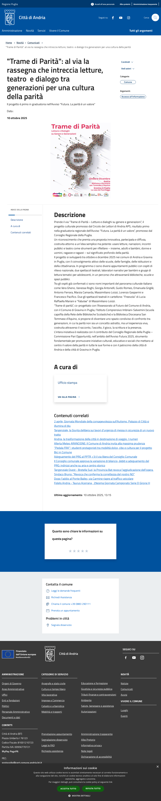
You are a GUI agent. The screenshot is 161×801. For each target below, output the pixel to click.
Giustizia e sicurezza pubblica (96, 689)
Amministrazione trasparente (97, 734)
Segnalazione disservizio (54, 740)
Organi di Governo (11, 683)
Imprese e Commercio (53, 700)
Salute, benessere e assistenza (97, 706)
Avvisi (124, 695)
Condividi (127, 62)
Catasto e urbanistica (53, 706)
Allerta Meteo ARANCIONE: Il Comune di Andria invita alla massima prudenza (99, 443)
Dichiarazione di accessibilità (96, 757)
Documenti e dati (11, 717)
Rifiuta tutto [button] (93, 788)
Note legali (87, 751)
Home (9, 42)
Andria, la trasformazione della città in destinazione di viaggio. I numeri (96, 439)
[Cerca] (155, 17)
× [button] (157, 767)
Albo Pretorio (88, 740)
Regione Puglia (10, 4)
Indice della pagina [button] (20, 209)
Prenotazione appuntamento (57, 734)
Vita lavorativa (49, 695)
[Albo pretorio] (125, 4)
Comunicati (34, 42)
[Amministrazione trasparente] (145, 4)
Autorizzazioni (88, 711)
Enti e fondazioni (11, 700)
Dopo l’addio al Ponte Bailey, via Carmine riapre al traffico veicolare (93, 479)
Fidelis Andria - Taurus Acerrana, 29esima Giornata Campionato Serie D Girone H (102, 483)
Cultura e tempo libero (53, 689)
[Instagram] (127, 17)
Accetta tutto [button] (68, 788)
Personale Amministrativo (16, 712)
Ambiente (86, 700)
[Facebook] (111, 17)
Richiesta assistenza (52, 751)
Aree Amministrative (13, 689)
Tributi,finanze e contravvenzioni (98, 694)
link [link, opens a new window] (110, 782)
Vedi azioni (128, 69)
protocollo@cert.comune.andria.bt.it (22, 763)
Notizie (124, 683)
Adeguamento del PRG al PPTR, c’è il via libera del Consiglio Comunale (95, 457)
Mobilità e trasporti (52, 712)
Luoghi (124, 710)
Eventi (124, 716)
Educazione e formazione (94, 683)
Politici (5, 706)
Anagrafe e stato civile (53, 683)
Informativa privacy (91, 745)
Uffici (4, 695)
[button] (80, 795)
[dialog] (80, 782)
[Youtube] (119, 17)
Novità (20, 42)
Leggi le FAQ (48, 745)
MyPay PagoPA (10, 751)
